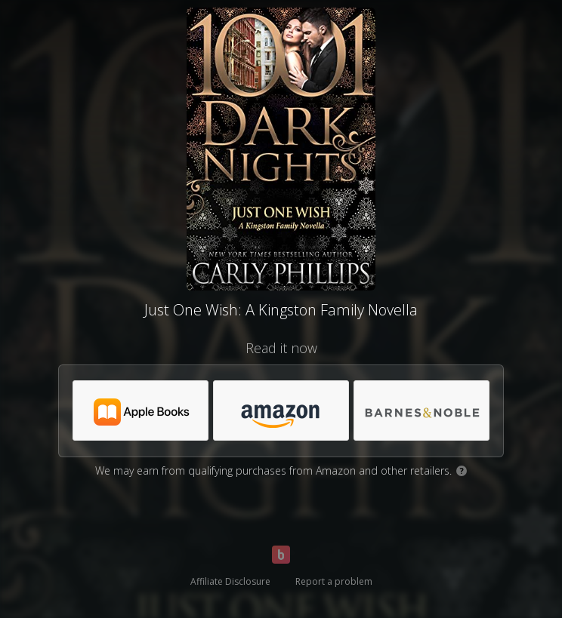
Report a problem (333, 581)
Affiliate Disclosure (230, 581)
